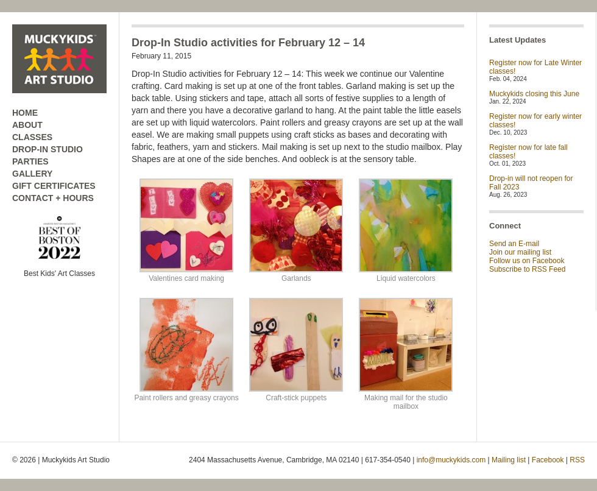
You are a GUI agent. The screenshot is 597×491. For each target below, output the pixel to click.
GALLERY (32, 173)
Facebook (548, 460)
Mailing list (509, 460)
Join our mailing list (520, 252)
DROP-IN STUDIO (47, 149)
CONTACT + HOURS (53, 198)
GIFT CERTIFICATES (54, 186)
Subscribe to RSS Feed (527, 269)
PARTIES (30, 161)
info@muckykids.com (451, 460)
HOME (25, 113)
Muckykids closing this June (534, 94)
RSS (577, 460)
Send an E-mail (514, 243)
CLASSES (32, 137)
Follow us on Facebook (526, 260)
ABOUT (27, 125)
